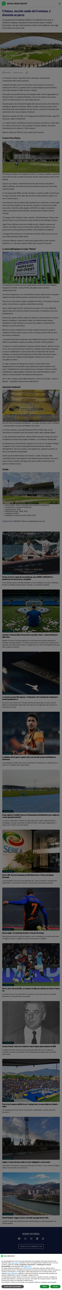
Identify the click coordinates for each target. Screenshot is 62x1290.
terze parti (29, 1268)
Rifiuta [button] (45, 1286)
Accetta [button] (55, 1286)
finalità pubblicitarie (12, 1273)
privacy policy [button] (14, 1263)
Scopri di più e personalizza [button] (12, 1286)
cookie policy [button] (27, 1266)
